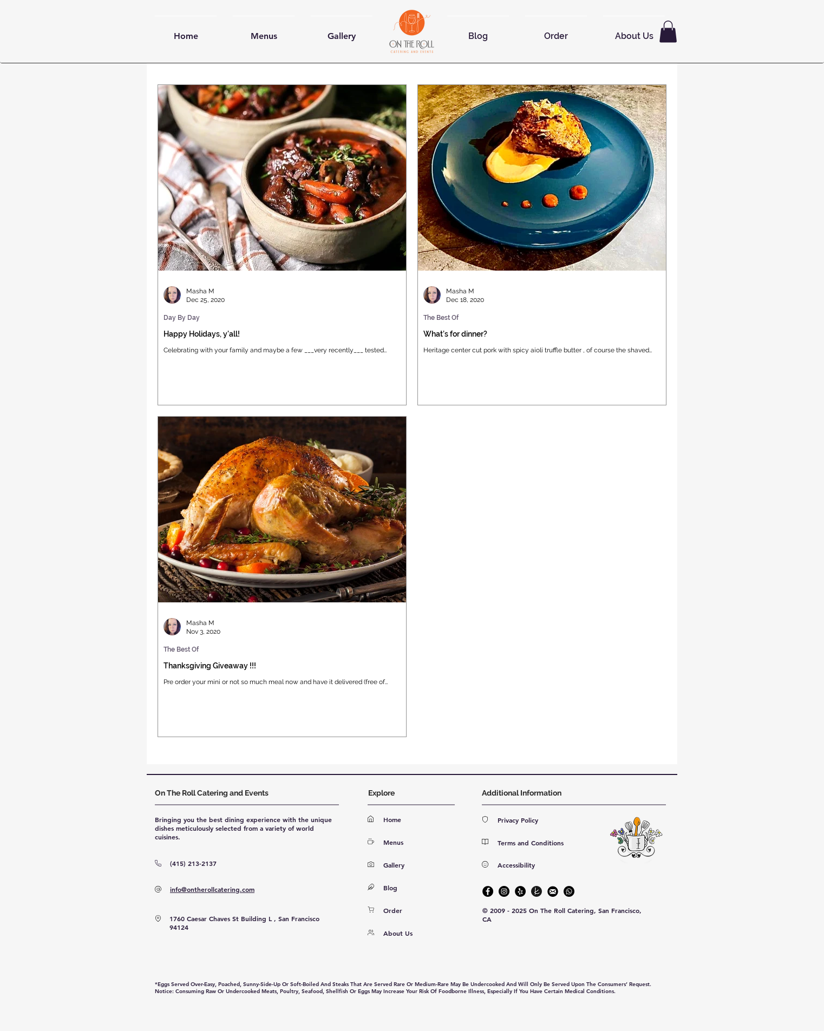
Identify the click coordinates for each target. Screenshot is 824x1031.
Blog (390, 887)
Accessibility (516, 865)
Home (392, 819)
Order (392, 910)
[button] (668, 32)
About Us (398, 933)
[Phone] (569, 891)
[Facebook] (487, 891)
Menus (393, 842)
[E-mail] (552, 891)
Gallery (393, 865)
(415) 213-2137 (193, 863)
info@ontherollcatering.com (212, 889)
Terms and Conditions (531, 842)
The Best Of (441, 317)
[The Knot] (536, 891)
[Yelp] (520, 891)
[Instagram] (504, 891)
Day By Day (182, 317)
